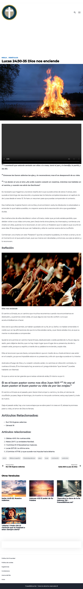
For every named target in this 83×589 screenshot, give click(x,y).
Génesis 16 (10, 425)
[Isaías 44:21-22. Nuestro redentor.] (14, 490)
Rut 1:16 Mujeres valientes (16, 422)
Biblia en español (15, 458)
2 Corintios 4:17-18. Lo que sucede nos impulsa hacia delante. (30, 452)
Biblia (4, 58)
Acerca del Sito (6, 575)
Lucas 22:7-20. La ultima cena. (18, 448)
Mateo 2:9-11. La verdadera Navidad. (20, 442)
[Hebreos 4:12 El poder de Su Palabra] (41, 490)
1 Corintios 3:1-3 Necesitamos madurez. (21, 445)
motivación (55, 458)
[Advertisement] (41, 37)
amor (4, 458)
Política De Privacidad (8, 558)
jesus (40, 458)
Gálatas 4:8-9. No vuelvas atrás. (18, 438)
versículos (65, 458)
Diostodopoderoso (29, 458)
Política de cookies (7, 562)
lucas (46, 458)
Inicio (3, 579)
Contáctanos (6, 571)
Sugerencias (5, 567)
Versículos (13, 58)
